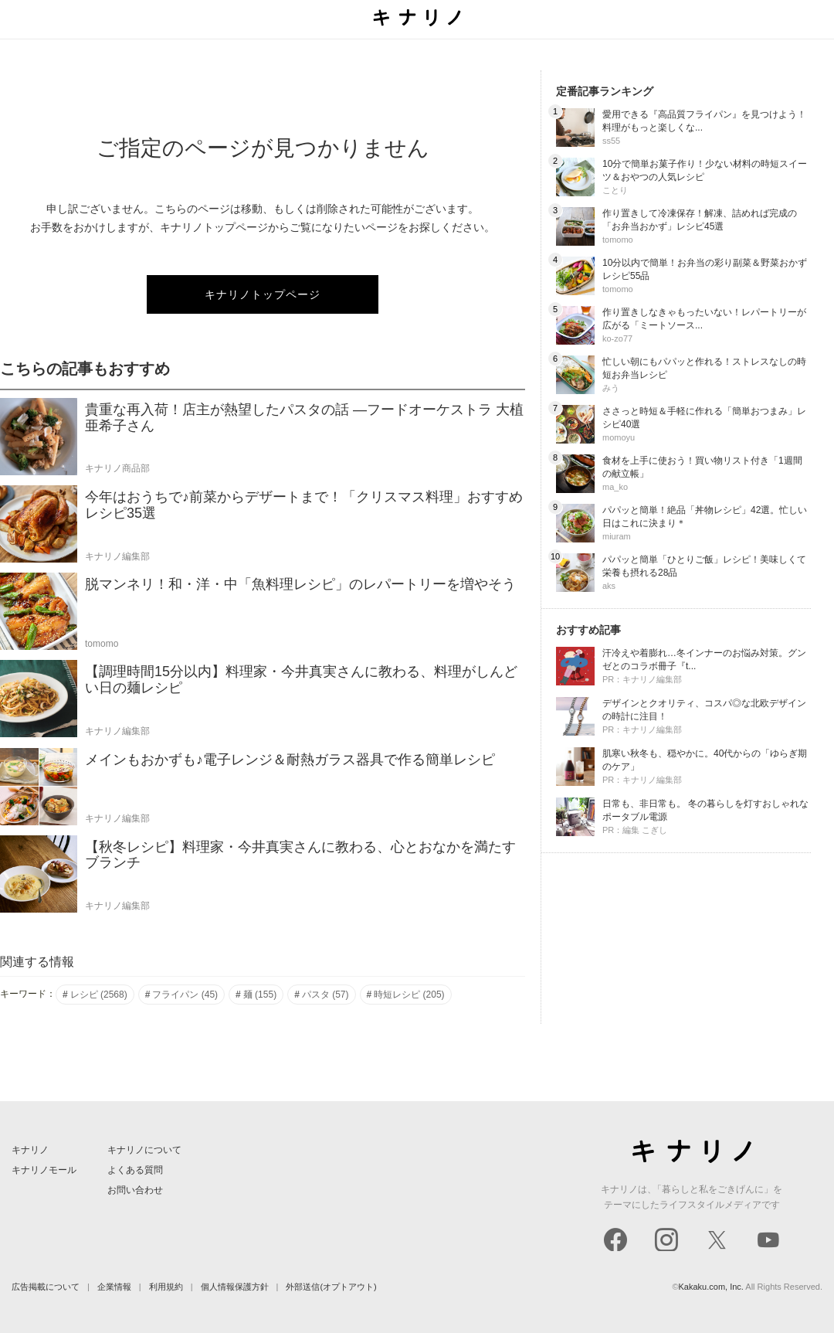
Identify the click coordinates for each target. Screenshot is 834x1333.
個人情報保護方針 (235, 1286)
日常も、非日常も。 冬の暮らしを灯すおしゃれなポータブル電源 (705, 810)
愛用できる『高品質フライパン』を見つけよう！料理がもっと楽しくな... (704, 121)
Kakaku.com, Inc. (711, 1286)
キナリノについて (144, 1149)
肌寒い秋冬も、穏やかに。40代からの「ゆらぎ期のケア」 (704, 760)
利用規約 (166, 1286)
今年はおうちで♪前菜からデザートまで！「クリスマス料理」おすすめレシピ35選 (304, 505)
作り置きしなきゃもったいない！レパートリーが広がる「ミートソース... (704, 319)
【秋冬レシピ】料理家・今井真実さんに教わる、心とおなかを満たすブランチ (300, 855)
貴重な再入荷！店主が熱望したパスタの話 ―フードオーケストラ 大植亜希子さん (304, 418)
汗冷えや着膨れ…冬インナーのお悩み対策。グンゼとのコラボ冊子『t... (704, 660)
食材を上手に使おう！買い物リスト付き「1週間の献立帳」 (702, 467)
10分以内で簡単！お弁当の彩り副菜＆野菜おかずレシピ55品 (704, 269)
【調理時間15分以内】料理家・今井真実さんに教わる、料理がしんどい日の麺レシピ (301, 679)
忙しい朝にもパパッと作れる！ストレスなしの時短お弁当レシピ (704, 368)
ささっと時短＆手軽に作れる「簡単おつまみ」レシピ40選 (704, 418)
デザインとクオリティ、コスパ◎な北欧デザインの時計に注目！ (704, 710)
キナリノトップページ (262, 294)
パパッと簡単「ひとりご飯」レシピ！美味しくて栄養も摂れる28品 (704, 566)
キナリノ (30, 1149)
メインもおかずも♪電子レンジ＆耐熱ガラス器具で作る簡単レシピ (290, 759)
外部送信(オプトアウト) (331, 1286)
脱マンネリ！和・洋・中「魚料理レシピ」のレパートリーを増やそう (300, 584)
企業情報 (114, 1286)
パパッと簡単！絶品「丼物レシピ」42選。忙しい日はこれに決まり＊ (704, 517)
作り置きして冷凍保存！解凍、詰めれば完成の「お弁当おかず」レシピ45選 (699, 220)
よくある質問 (135, 1170)
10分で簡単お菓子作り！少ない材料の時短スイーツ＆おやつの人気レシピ (704, 170)
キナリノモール (44, 1170)
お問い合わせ (135, 1190)
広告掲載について (46, 1286)
